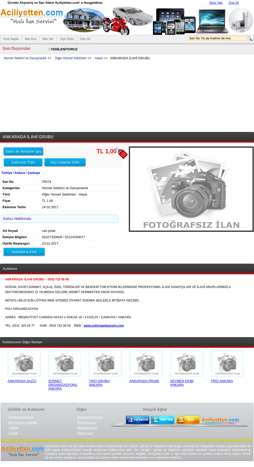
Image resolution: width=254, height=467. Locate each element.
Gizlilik (13, 433)
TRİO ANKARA (222, 381)
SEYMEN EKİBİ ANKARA (182, 383)
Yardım (13, 428)
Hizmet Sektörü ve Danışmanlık (25, 58)
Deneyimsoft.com (90, 417)
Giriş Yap (216, 3)
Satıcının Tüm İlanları (23, 163)
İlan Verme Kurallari (22, 422)
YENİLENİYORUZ (64, 49)
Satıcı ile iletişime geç (23, 151)
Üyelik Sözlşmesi (20, 417)
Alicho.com (85, 433)
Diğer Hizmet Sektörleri (70, 58)
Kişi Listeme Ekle (65, 162)
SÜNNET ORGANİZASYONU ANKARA (62, 384)
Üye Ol (234, 3)
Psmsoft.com (86, 422)
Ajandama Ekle (24, 251)
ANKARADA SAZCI (22, 381)
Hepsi (99, 58)
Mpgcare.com (87, 428)
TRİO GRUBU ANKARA (99, 383)
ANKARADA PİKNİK (144, 381)
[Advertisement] (127, 96)
